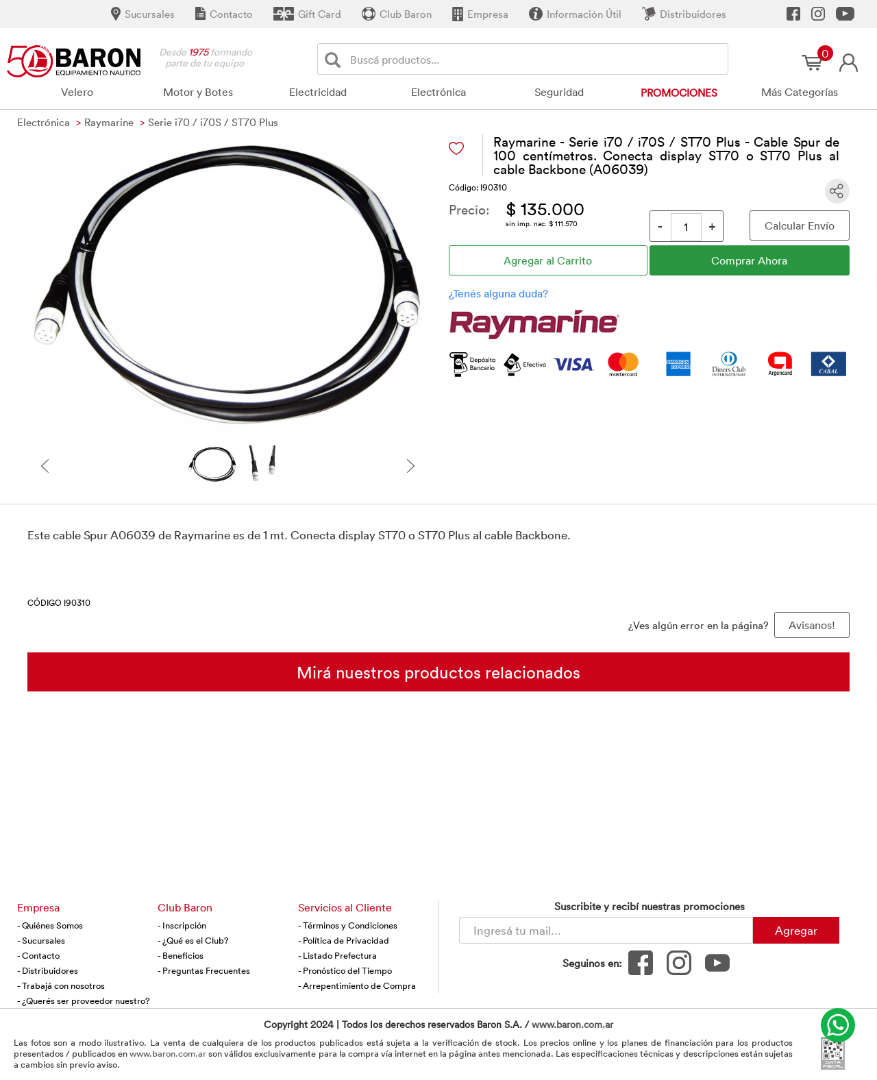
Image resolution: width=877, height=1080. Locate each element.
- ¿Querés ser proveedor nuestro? (83, 1000)
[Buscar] (335, 59)
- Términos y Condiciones (347, 925)
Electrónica (438, 92)
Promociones (679, 92)
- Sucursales (41, 940)
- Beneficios (180, 955)
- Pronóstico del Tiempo (345, 970)
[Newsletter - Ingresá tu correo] (606, 930)
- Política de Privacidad (343, 940)
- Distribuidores (47, 970)
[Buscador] (536, 59)
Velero (77, 92)
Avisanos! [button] (812, 625)
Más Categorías (799, 92)
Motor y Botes (198, 92)
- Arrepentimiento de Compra (357, 985)
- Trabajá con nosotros (61, 985)
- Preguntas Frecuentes (204, 970)
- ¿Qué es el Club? (193, 940)
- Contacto (38, 955)
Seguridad (559, 92)
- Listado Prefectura (337, 955)
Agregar (796, 929)
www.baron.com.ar (572, 1024)
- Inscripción (182, 925)
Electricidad (318, 92)
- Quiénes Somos (50, 925)
